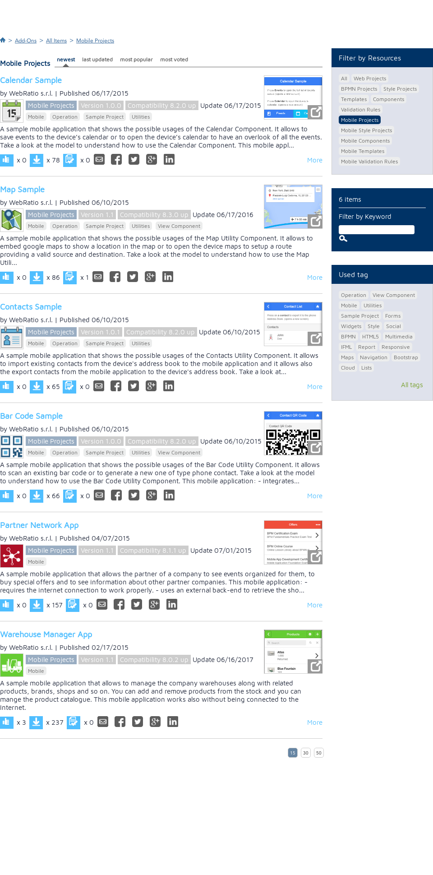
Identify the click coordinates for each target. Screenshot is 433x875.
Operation (65, 116)
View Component (179, 225)
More (314, 160)
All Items (56, 40)
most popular (136, 59)
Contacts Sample (31, 306)
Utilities (141, 116)
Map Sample (22, 189)
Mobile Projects (95, 40)
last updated (97, 59)
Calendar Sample (31, 80)
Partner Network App (39, 525)
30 (306, 753)
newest (66, 59)
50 (319, 753)
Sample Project (105, 116)
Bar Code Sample (31, 416)
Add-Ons (26, 40)
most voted (174, 59)
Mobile (36, 116)
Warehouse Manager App (46, 634)
